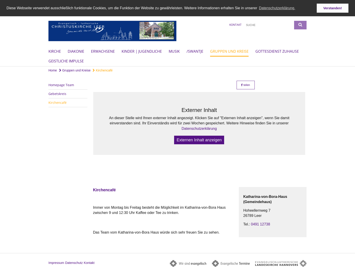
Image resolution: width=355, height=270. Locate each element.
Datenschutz (74, 262)
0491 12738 (260, 224)
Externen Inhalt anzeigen (199, 139)
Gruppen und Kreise (229, 51)
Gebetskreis (57, 93)
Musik (174, 51)
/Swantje (195, 51)
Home (52, 70)
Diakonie (76, 51)
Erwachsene (103, 51)
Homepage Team (61, 85)
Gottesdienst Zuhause (277, 51)
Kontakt (235, 24)
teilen (245, 84)
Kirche (54, 51)
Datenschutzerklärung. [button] (277, 8)
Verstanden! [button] (332, 8)
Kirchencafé (103, 70)
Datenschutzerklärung (199, 128)
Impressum (56, 262)
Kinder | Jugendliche (142, 51)
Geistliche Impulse (66, 60)
